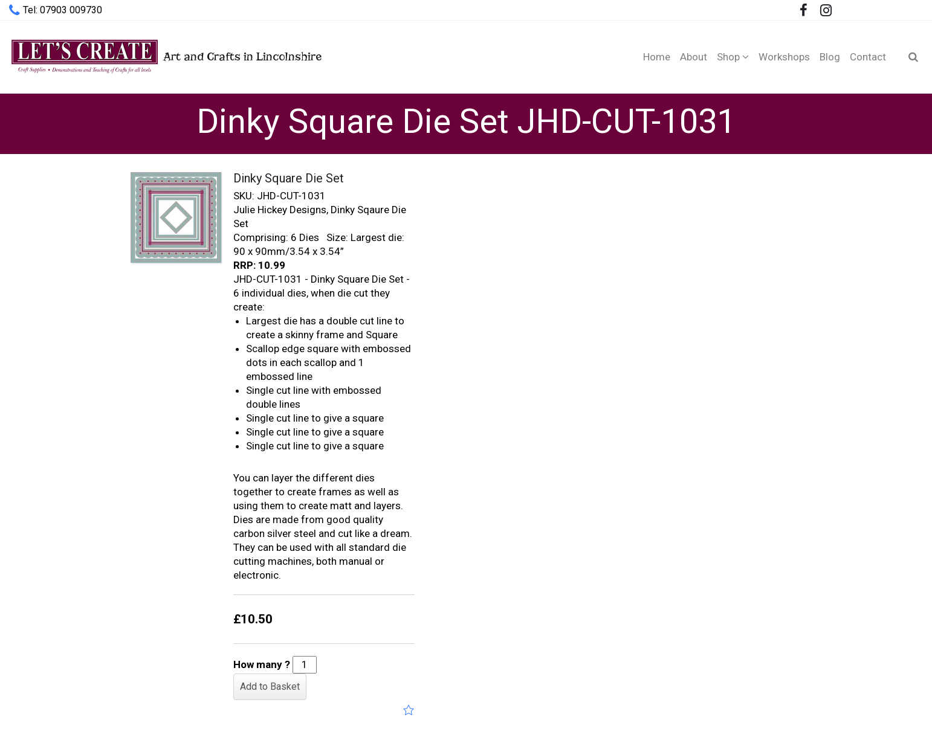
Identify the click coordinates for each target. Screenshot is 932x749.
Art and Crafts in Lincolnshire (165, 56)
